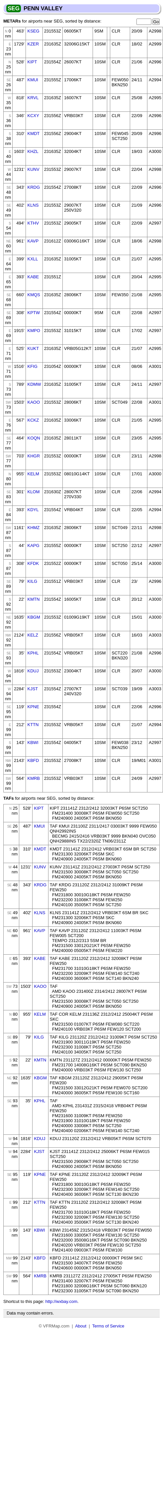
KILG (32, 581)
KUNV (33, 169)
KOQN (33, 438)
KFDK (33, 563)
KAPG (33, 545)
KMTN (33, 599)
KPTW (33, 312)
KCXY (33, 115)
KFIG (32, 366)
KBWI (32, 742)
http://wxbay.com (61, 1301)
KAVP (33, 240)
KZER (33, 43)
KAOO (33, 402)
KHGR (33, 455)
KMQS (33, 294)
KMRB (33, 778)
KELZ (32, 635)
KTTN (33, 724)
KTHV (33, 223)
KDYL (33, 509)
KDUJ (33, 670)
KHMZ (33, 527)
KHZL (32, 151)
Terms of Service (108, 1325)
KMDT (33, 133)
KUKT (33, 348)
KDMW (34, 384)
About (80, 1325)
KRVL (33, 97)
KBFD (33, 760)
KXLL (32, 258)
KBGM (33, 617)
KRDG (33, 187)
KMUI (32, 79)
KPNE (33, 706)
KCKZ (33, 420)
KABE (33, 276)
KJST (32, 688)
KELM (33, 473)
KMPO (33, 330)
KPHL (33, 652)
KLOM (33, 491)
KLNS (33, 205)
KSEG (33, 31)
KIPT (32, 61)
